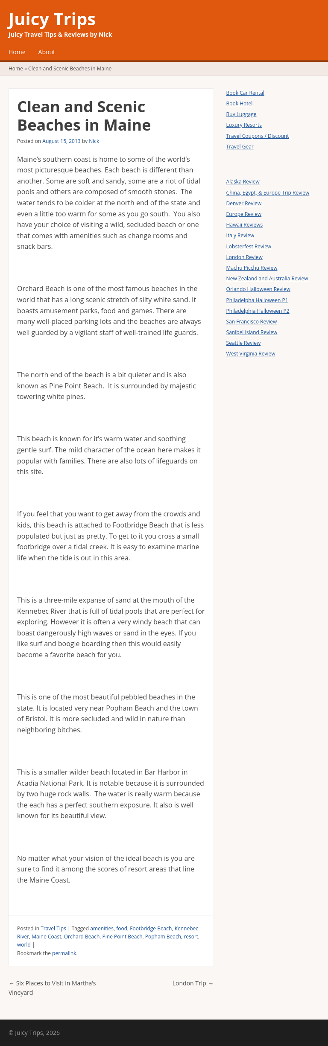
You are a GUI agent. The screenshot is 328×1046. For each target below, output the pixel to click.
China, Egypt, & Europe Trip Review (268, 192)
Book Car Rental (245, 92)
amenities (102, 928)
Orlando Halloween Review (258, 289)
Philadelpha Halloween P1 (257, 300)
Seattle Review (243, 343)
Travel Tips (53, 928)
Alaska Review (243, 181)
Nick (94, 141)
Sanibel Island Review (252, 332)
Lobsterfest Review (249, 246)
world (24, 944)
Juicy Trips (52, 18)
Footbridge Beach (151, 928)
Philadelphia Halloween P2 (258, 311)
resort (191, 936)
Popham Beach (163, 936)
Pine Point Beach (122, 936)
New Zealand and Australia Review (267, 278)
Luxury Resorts (244, 124)
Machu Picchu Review (252, 267)
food (121, 928)
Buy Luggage (241, 114)
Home (17, 52)
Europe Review (244, 214)
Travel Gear (240, 146)
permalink (64, 953)
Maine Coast (46, 936)
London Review (244, 257)
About (46, 52)
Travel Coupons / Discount (257, 136)
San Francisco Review (251, 321)
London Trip (193, 983)
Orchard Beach (82, 936)
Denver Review (244, 203)
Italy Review (240, 235)
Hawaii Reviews (244, 224)
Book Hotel (239, 103)
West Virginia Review (250, 353)
